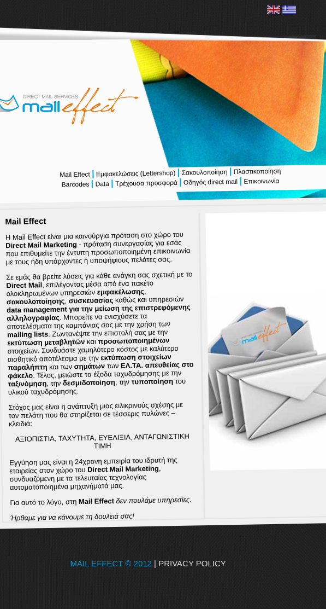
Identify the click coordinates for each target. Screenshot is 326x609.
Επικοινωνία (260, 181)
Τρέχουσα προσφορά (146, 183)
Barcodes (76, 185)
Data (102, 184)
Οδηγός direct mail (210, 182)
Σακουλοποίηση (204, 172)
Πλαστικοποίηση (256, 171)
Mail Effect (75, 175)
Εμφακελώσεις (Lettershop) (135, 173)
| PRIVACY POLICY (205, 563)
